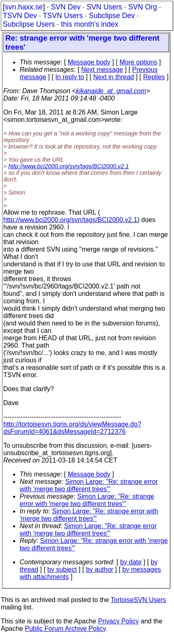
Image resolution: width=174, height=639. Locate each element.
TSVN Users (63, 15)
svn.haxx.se (24, 7)
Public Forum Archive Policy (65, 628)
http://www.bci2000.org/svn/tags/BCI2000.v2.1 (68, 166)
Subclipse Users (29, 24)
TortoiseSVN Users (138, 599)
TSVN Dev (20, 15)
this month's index (89, 24)
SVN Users (104, 7)
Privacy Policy (118, 621)
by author (99, 569)
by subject (62, 569)
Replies (154, 76)
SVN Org (142, 7)
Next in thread (113, 76)
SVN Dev (65, 7)
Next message (102, 69)
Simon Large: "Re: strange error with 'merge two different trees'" (89, 485)
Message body (89, 62)
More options (139, 62)
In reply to (69, 76)
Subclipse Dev (112, 15)
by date (130, 562)
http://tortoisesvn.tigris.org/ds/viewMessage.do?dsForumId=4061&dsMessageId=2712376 (72, 428)
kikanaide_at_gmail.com (111, 90)
